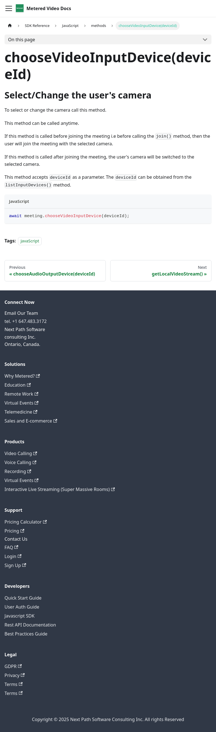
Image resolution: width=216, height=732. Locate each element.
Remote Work (21, 394)
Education (17, 385)
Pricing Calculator (25, 522)
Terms (13, 684)
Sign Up (15, 565)
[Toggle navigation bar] (8, 8)
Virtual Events (21, 403)
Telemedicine (20, 412)
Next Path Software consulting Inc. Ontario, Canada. (24, 336)
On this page (21, 39)
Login (12, 556)
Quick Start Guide (23, 598)
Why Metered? (22, 376)
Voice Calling (20, 462)
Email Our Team (21, 313)
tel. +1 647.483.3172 (25, 321)
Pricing (14, 531)
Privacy (14, 675)
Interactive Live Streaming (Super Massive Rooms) (59, 489)
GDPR (13, 666)
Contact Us (15, 539)
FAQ (11, 547)
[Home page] (9, 25)
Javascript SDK (19, 616)
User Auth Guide (21, 607)
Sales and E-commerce (30, 421)
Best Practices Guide (26, 634)
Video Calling (20, 453)
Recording (17, 471)
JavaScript (30, 241)
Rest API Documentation (30, 625)
